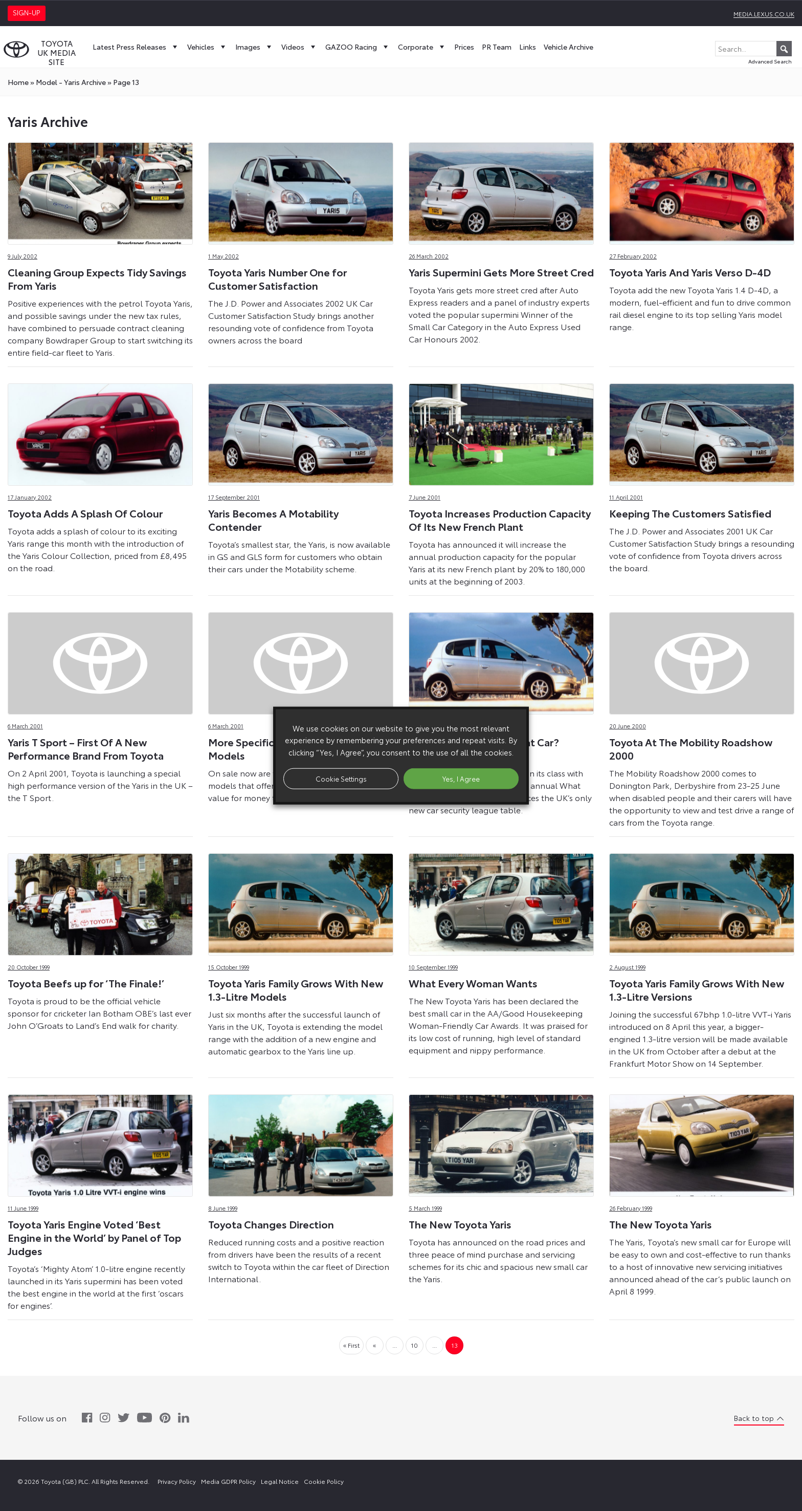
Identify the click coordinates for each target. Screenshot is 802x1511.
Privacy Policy (177, 1481)
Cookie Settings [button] (341, 778)
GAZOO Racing (357, 46)
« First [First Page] (351, 1345)
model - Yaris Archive (71, 82)
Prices (464, 46)
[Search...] (753, 48)
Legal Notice (280, 1481)
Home (18, 82)
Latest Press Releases (136, 46)
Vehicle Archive (568, 46)
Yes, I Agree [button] (461, 778)
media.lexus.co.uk (763, 13)
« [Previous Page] (374, 1345)
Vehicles (207, 46)
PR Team (496, 46)
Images (254, 46)
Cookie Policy (324, 1481)
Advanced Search (770, 61)
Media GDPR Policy (228, 1481)
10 (414, 1345)
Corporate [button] (422, 46)
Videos (299, 46)
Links (527, 46)
